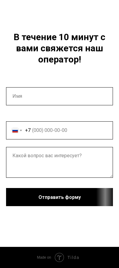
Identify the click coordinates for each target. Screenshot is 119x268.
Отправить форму (75, 197)
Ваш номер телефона (30, 116)
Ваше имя (17, 82)
